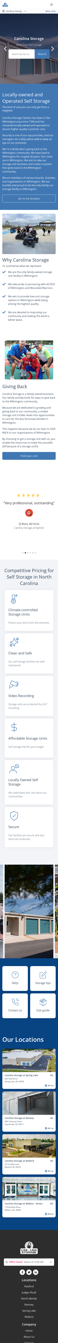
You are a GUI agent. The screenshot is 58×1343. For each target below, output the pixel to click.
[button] (23, 552)
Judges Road (29, 1292)
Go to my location (29, 198)
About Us (29, 1336)
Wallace (29, 1316)
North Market (29, 1298)
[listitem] (29, 611)
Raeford (29, 1286)
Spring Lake (29, 1310)
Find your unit (29, 456)
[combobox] (29, 1262)
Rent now (50, 11)
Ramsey (29, 1304)
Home (29, 1330)
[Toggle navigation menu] (53, 4)
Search (42, 54)
